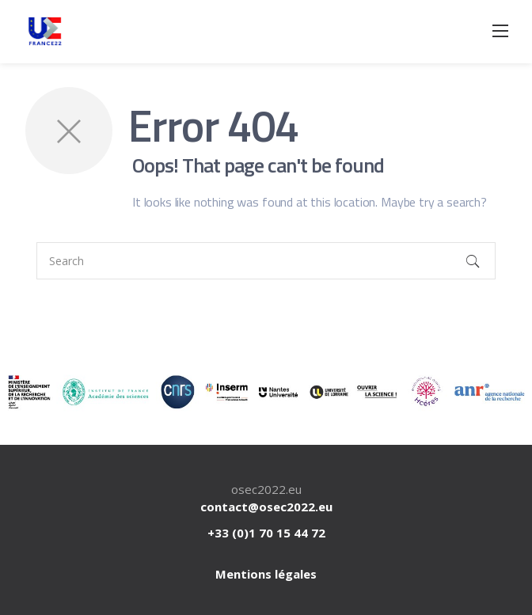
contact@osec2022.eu (266, 506)
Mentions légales (266, 574)
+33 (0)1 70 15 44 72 (266, 533)
